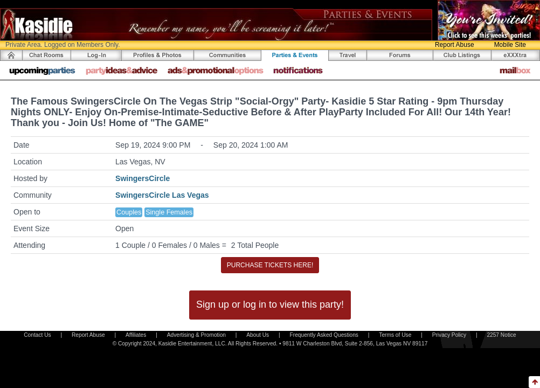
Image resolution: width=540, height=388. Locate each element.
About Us (257, 335)
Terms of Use (395, 335)
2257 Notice (501, 335)
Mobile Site (510, 44)
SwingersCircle (142, 178)
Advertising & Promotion (196, 335)
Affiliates (136, 335)
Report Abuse (454, 44)
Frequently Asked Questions (324, 335)
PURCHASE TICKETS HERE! (270, 265)
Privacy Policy (449, 335)
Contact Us (37, 335)
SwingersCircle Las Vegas (162, 195)
